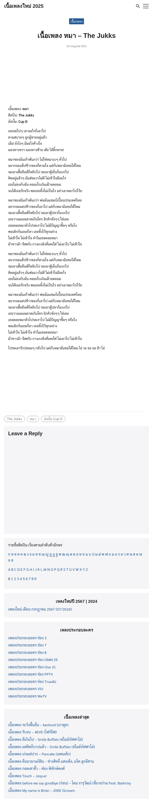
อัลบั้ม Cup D (53, 419)
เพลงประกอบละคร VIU (25, 688)
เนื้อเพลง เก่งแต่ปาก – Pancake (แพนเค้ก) (39, 753)
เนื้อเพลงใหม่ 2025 (24, 6)
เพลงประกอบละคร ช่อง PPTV (30, 674)
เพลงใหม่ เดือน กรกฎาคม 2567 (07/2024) (40, 609)
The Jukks (14, 419)
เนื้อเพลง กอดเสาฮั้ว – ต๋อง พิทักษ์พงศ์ (36, 768)
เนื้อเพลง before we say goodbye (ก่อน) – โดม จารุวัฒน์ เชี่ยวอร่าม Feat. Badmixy (69, 783)
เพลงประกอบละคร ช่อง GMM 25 (33, 659)
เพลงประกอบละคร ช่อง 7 (27, 645)
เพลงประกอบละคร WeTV (27, 696)
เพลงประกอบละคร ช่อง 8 (27, 652)
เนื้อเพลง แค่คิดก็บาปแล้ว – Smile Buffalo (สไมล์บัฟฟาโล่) (51, 746)
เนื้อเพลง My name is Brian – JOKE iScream (41, 790)
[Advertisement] (76, 78)
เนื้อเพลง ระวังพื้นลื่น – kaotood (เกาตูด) (38, 724)
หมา (33, 419)
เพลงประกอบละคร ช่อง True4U (32, 681)
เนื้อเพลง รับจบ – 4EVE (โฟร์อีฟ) (32, 731)
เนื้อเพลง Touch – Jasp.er (27, 775)
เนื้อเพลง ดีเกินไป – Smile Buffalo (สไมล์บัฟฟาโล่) (45, 739)
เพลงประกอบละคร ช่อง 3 (27, 637)
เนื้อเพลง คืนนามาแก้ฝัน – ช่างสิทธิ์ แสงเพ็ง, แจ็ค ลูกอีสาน (51, 761)
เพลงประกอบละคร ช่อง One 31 (32, 667)
